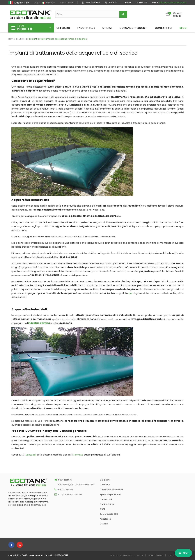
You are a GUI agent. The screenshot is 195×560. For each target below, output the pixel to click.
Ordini (140, 555)
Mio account (91, 2)
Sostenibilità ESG (109, 514)
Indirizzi (172, 555)
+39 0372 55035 (65, 489)
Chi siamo (105, 479)
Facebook (11, 545)
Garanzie (105, 484)
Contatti (141, 2)
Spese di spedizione (110, 494)
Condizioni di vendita (111, 489)
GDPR (103, 509)
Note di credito (156, 555)
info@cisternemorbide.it (173, 2)
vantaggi (31, 454)
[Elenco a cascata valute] (71, 3)
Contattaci (106, 499)
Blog (128, 2)
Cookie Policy (107, 504)
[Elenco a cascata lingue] (48, 3)
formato (78, 454)
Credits (104, 523)
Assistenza (105, 518)
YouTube (20, 545)
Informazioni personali (121, 555)
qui (130, 293)
